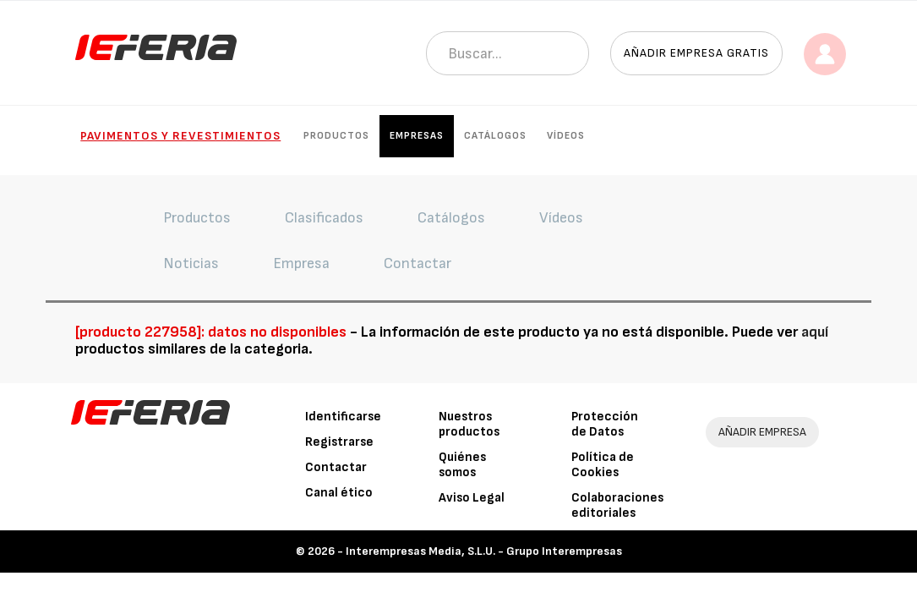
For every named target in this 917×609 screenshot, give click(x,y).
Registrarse (339, 442)
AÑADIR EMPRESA (762, 432)
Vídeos (566, 135)
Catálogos (495, 135)
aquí (814, 332)
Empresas (417, 135)
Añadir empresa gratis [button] (696, 53)
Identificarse (343, 417)
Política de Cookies (602, 464)
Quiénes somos (462, 464)
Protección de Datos (604, 424)
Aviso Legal (472, 498)
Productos (336, 135)
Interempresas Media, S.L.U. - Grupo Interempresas (484, 551)
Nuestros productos (469, 424)
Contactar (336, 467)
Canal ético (339, 493)
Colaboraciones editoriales (617, 505)
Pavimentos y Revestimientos (180, 136)
